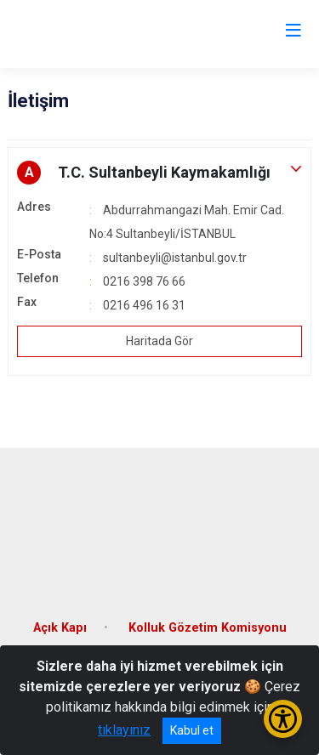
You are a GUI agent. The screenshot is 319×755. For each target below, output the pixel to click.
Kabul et (192, 730)
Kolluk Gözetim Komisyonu (207, 628)
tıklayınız (124, 730)
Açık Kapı (60, 628)
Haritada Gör (159, 341)
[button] (159, 172)
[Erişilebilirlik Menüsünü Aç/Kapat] (283, 719)
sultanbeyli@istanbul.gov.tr (175, 257)
